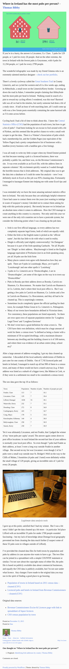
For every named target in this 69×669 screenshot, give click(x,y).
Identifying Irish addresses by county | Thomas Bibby (33, 653)
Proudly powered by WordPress (14, 667)
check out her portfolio (47, 74)
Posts (9, 638)
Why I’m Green (61, 640)
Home (4, 638)
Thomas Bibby (11, 7)
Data (11, 624)
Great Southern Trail (44, 81)
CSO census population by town (22, 614)
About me (16, 638)
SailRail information (26, 638)
